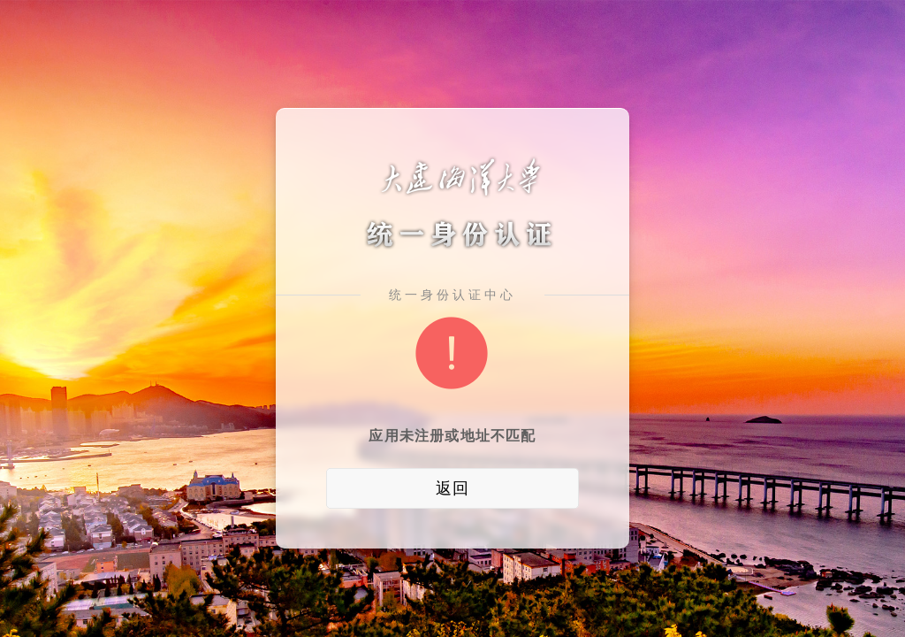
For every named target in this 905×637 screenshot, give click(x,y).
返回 (452, 488)
